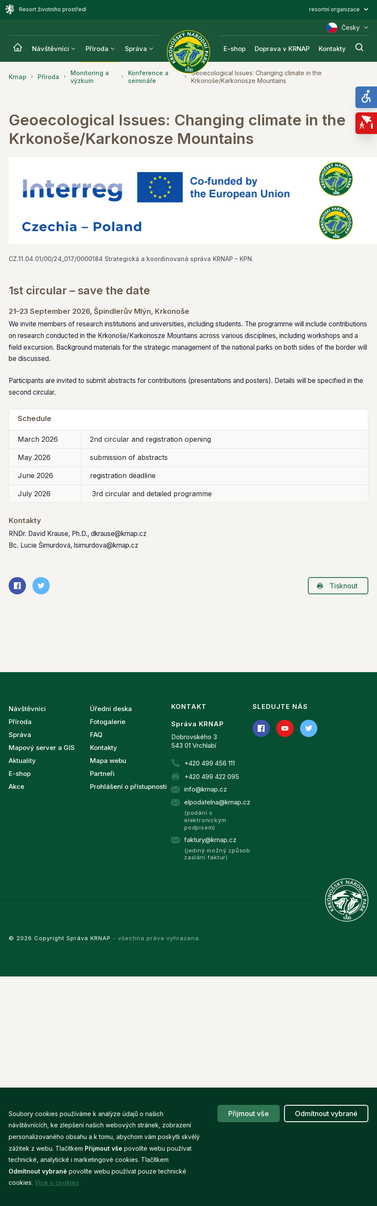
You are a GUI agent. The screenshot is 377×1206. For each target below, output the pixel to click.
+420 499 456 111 (209, 763)
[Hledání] (359, 49)
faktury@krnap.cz (210, 840)
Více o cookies (57, 1182)
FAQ (96, 735)
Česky (347, 27)
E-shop (20, 773)
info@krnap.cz (205, 789)
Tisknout (337, 585)
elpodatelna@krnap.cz (217, 802)
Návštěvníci (50, 49)
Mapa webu (108, 760)
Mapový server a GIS (42, 747)
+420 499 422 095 (211, 776)
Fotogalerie (107, 722)
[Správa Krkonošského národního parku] (188, 52)
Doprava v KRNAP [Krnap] (282, 49)
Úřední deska (111, 709)
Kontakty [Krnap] (332, 49)
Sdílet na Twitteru (38, 585)
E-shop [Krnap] (235, 49)
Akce (16, 786)
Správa (136, 49)
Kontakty (103, 747)
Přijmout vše (248, 1113)
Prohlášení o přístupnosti (128, 786)
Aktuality (22, 760)
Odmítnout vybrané (326, 1113)
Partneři (102, 773)
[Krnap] (17, 49)
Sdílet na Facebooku (15, 585)
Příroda (97, 49)
